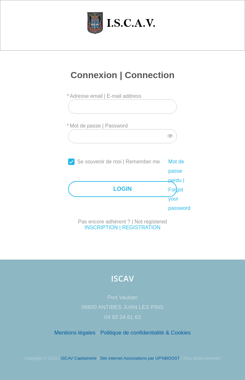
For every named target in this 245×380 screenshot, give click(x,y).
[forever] (71, 162)
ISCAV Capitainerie (79, 358)
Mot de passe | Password (99, 125)
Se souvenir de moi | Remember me (118, 161)
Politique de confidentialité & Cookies (145, 333)
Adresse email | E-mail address (105, 96)
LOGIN (122, 189)
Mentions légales (75, 333)
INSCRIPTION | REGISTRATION (122, 227)
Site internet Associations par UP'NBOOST (139, 358)
